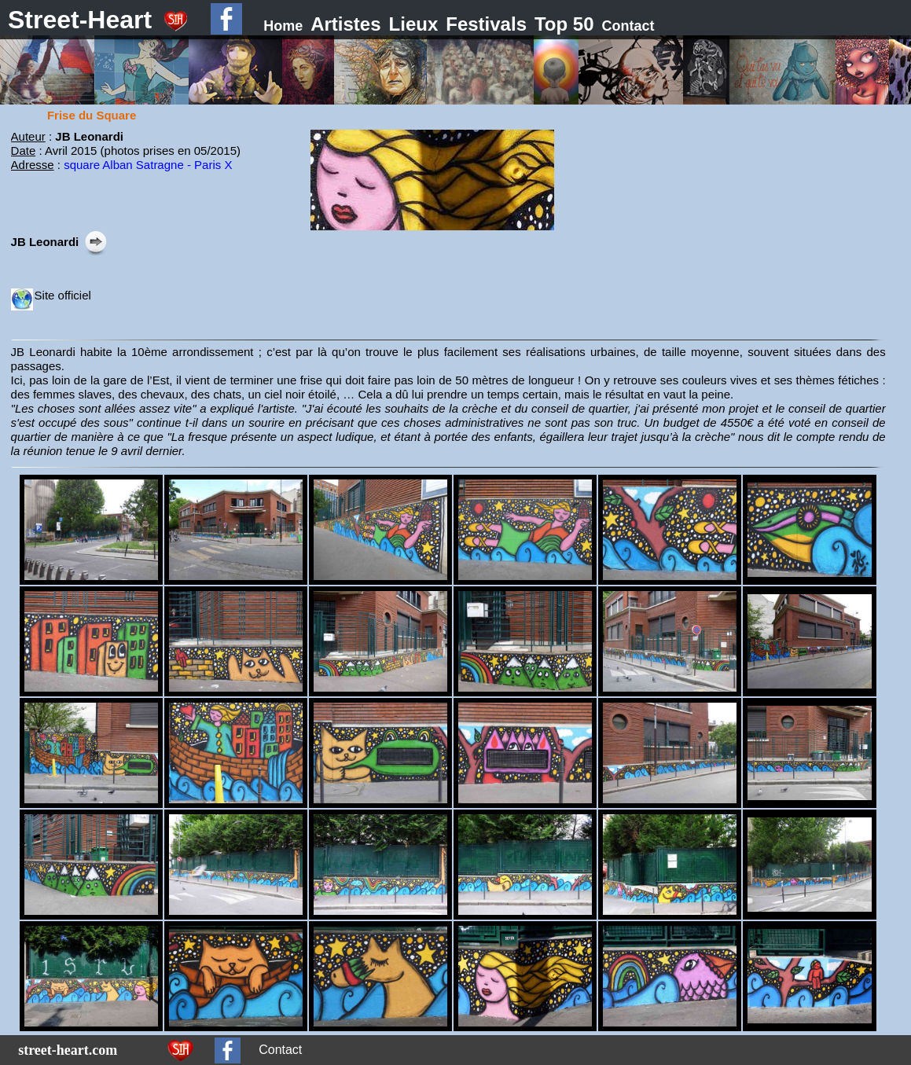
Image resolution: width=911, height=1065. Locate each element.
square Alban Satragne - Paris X (148, 164)
